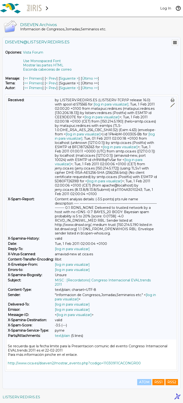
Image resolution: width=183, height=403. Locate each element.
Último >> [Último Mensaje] (90, 78)
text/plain (62, 336)
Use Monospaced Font (42, 61)
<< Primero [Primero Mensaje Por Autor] (33, 88)
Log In (165, 8)
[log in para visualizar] (111, 104)
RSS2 (171, 382)
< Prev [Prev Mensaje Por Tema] (51, 83)
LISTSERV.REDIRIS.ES (21, 397)
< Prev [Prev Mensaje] (51, 78)
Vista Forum (33, 52)
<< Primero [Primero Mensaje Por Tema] (33, 83)
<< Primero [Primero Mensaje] (33, 78)
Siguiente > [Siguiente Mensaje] (69, 78)
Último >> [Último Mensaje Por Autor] (90, 88)
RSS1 (158, 382)
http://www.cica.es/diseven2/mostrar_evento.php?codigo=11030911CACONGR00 (74, 363)
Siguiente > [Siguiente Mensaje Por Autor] (69, 88)
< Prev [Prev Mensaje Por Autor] (51, 88)
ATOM (144, 382)
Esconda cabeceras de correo (47, 69)
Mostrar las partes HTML (43, 65)
